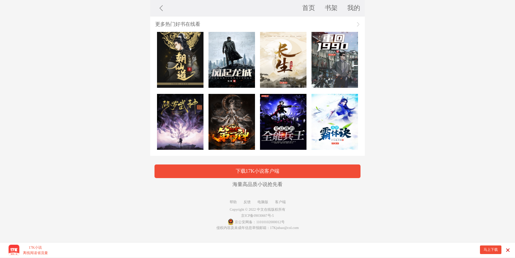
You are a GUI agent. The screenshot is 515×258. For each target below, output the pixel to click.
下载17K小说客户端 (258, 171)
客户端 (280, 202)
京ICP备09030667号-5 (257, 216)
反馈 (247, 202)
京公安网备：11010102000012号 (260, 222)
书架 (331, 7)
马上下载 (491, 250)
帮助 (233, 202)
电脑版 (263, 202)
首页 (308, 7)
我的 (353, 7)
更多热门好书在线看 (177, 24)
